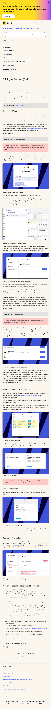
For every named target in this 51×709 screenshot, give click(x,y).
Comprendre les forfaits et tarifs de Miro (14, 689)
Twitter (6, 647)
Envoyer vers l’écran (8, 683)
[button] (3, 705)
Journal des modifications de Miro (12, 702)
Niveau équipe (8, 54)
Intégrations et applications (22, 28)
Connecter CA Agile (8, 50)
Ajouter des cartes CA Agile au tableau (14, 61)
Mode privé (6, 686)
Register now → (8, 16)
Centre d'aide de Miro (8, 28)
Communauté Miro (30, 702)
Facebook (4, 647)
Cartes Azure (6, 676)
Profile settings (44, 332)
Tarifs (37, 701)
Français (36, 23)
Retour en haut (8, 666)
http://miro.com (37, 638)
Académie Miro (42, 702)
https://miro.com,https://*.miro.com (23, 638)
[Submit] (7, 35)
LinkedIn (8, 647)
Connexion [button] (44, 22)
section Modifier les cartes (34, 128)
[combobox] (25, 34)
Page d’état (22, 702)
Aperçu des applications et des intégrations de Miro (17, 679)
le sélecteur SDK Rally (30, 592)
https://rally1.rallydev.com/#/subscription (35, 628)
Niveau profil (7, 58)
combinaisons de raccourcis (29, 395)
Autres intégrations (35, 28)
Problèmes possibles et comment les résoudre (16, 73)
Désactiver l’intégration (9, 69)
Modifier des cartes (8, 65)
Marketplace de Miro (25, 157)
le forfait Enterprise (20, 105)
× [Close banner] (48, 2)
